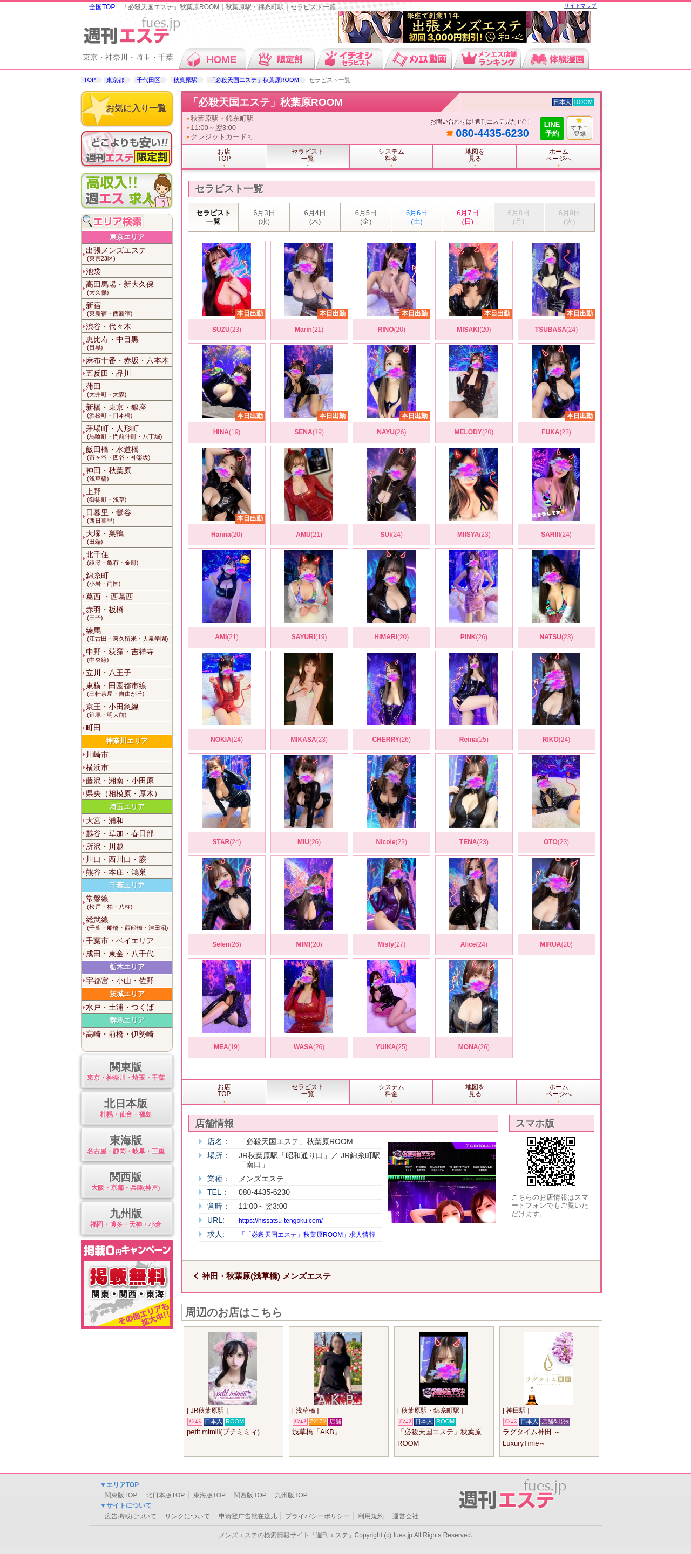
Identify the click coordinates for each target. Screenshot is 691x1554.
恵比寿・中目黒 (129, 343)
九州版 (126, 1219)
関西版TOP (250, 1495)
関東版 (126, 1072)
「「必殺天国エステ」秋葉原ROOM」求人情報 (307, 1234)
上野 (129, 495)
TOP (90, 80)
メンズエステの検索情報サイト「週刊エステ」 (287, 1535)
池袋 (93, 271)
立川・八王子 (108, 672)
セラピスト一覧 (213, 217)
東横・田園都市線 (129, 689)
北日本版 (126, 1109)
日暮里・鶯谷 (129, 516)
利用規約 (371, 1516)
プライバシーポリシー (317, 1516)
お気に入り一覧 (136, 108)
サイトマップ (580, 6)
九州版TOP (291, 1495)
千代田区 (148, 80)
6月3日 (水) (264, 217)
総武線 (129, 923)
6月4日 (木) (315, 217)
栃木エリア (127, 967)
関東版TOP (121, 1495)
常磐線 (129, 902)
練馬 (129, 634)
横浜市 (97, 767)
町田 (93, 727)
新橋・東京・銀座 (129, 411)
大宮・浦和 (105, 820)
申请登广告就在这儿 (248, 1516)
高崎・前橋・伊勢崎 (120, 1034)
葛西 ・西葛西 (109, 596)
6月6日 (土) (417, 217)
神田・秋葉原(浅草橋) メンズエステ (266, 1276)
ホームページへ (559, 155)
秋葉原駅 (185, 80)
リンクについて (187, 1516)
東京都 (115, 80)
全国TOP (102, 7)
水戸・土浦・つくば (120, 1007)
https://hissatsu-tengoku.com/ (281, 1220)
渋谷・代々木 (108, 326)
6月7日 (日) (467, 217)
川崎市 (97, 754)
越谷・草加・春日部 (120, 833)
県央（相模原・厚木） (123, 793)
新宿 (129, 309)
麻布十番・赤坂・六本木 (127, 360)
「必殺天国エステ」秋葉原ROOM (254, 80)
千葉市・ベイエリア (120, 940)
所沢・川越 (105, 846)
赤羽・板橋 (129, 613)
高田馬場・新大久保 (129, 288)
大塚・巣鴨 (129, 537)
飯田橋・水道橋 (129, 453)
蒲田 (129, 390)
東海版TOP (209, 1495)
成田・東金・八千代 (120, 953)
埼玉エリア (127, 807)
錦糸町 (129, 579)
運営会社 (405, 1516)
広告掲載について (131, 1516)
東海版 (126, 1145)
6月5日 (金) (366, 217)
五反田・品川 (108, 373)
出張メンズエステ (129, 254)
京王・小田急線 (129, 710)
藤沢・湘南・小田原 (120, 780)
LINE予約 (552, 129)
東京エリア (127, 237)
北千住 (129, 558)
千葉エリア (127, 885)
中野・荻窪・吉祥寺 (129, 655)
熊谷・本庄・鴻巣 (116, 872)
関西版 (126, 1182)
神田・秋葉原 (129, 474)
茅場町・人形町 (129, 432)
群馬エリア (127, 1020)
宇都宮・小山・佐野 (120, 980)
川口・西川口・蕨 (116, 859)
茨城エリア (127, 994)
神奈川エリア (127, 741)
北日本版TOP (165, 1495)
